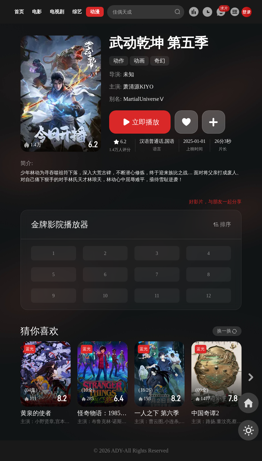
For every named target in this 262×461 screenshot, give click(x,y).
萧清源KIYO (138, 87)
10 (105, 295)
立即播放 (139, 122)
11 (157, 295)
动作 (118, 61)
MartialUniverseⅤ (143, 99)
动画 (139, 61)
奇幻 (159, 61)
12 (208, 295)
